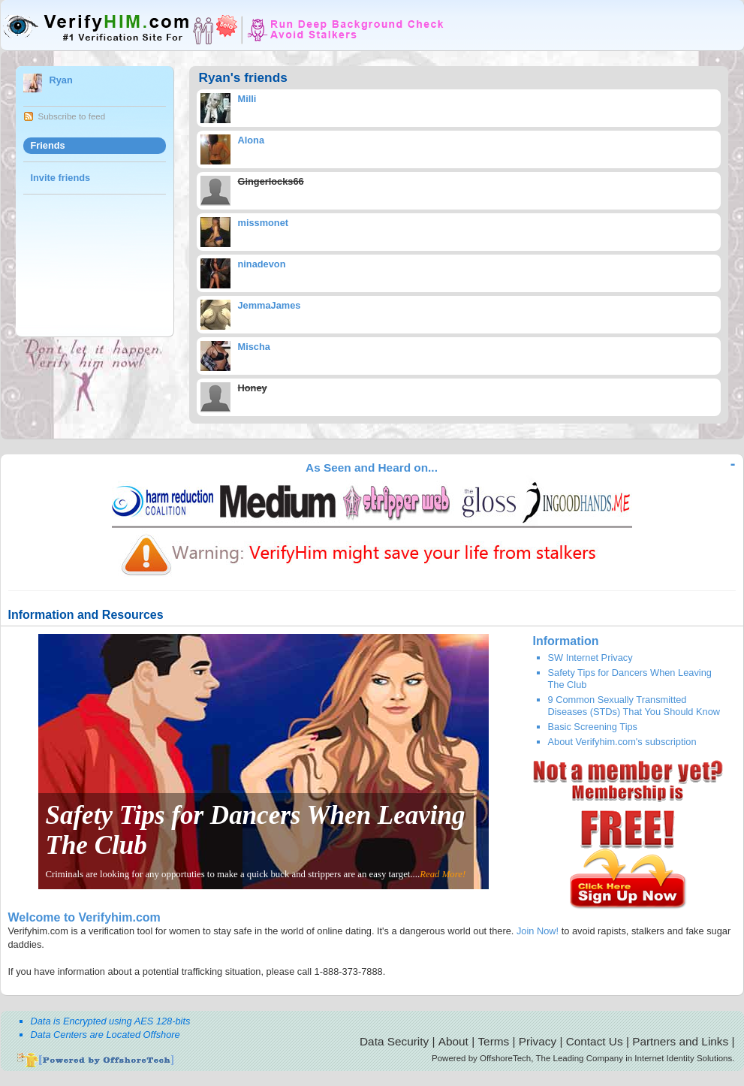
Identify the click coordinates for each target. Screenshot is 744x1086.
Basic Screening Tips (593, 726)
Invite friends (61, 177)
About (453, 1041)
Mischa (254, 346)
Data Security (394, 1041)
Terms (493, 1041)
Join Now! (538, 931)
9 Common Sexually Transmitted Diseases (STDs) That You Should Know (634, 705)
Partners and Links (680, 1041)
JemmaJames (269, 305)
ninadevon (262, 264)
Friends (48, 145)
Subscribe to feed (72, 116)
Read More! (442, 874)
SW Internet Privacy (590, 657)
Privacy (537, 1041)
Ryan (61, 80)
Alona (251, 140)
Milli (247, 98)
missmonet (263, 222)
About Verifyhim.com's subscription (622, 741)
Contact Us (594, 1041)
